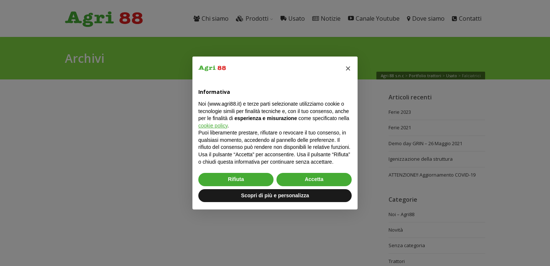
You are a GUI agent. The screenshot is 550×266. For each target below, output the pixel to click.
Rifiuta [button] (236, 179)
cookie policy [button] (212, 126)
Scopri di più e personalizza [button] (275, 195)
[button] (348, 68)
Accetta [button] (314, 179)
